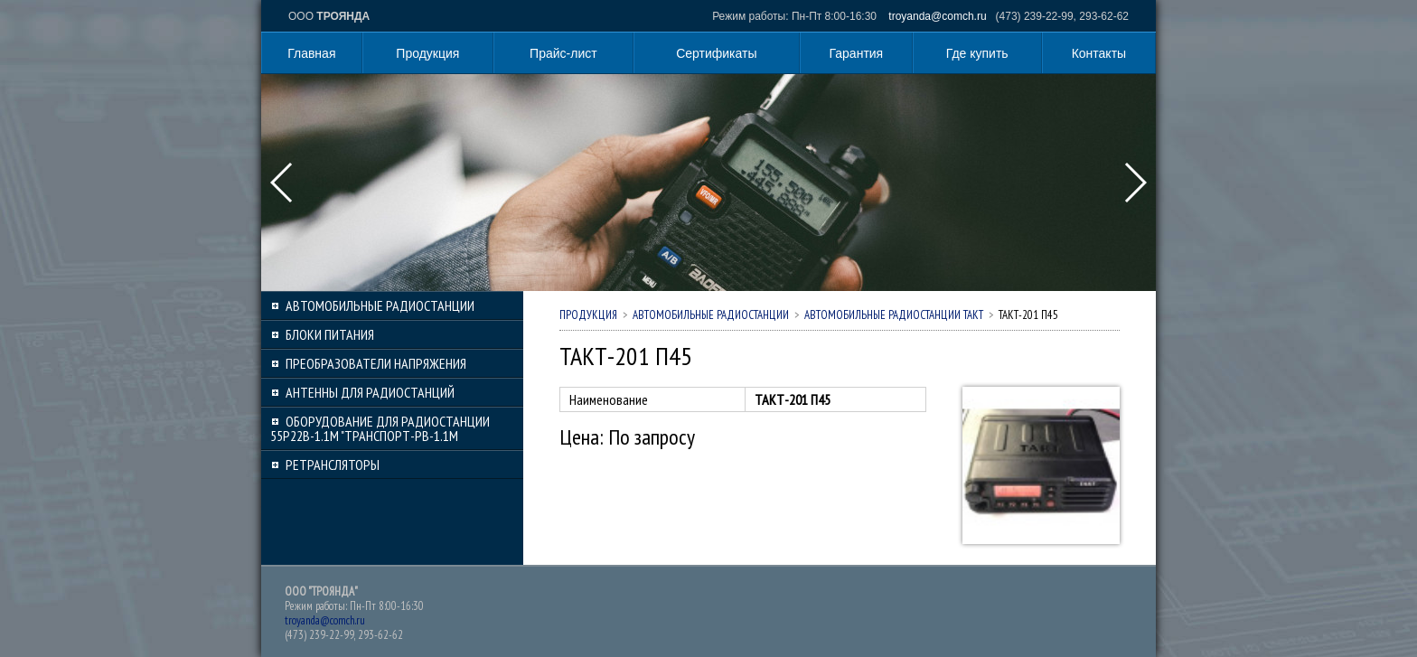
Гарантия (857, 53)
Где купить (977, 53)
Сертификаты (716, 53)
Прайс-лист (563, 53)
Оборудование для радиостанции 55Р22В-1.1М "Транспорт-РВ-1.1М (380, 428)
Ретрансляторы (333, 464)
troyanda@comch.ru (937, 16)
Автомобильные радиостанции (380, 305)
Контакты (1099, 53)
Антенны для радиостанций (370, 392)
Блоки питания (330, 334)
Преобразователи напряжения (376, 363)
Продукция (427, 53)
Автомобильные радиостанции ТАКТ (893, 315)
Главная (311, 53)
